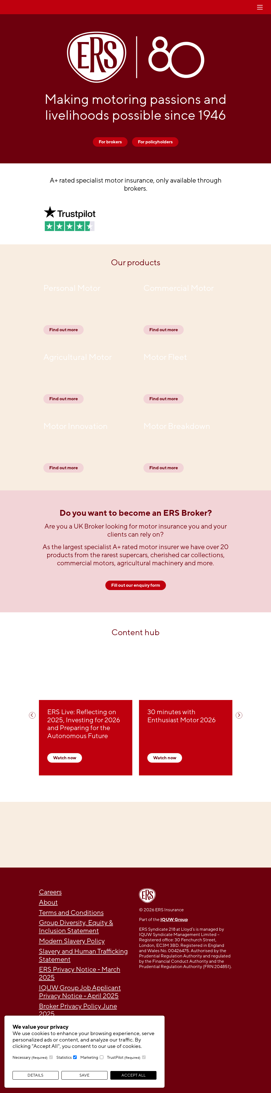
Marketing (89, 1057)
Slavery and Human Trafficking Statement (83, 955)
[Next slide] (239, 715)
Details (35, 1075)
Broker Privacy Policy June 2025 (78, 1010)
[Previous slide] (32, 715)
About (48, 902)
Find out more (63, 330)
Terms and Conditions (71, 912)
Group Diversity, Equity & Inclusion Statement (76, 926)
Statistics (64, 1057)
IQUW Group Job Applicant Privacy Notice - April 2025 (80, 992)
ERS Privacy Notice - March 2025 (79, 973)
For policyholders (155, 142)
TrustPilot (123, 1057)
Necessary (30, 1057)
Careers (50, 892)
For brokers (110, 142)
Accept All (133, 1075)
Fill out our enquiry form (135, 585)
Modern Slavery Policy (72, 941)
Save (84, 1075)
